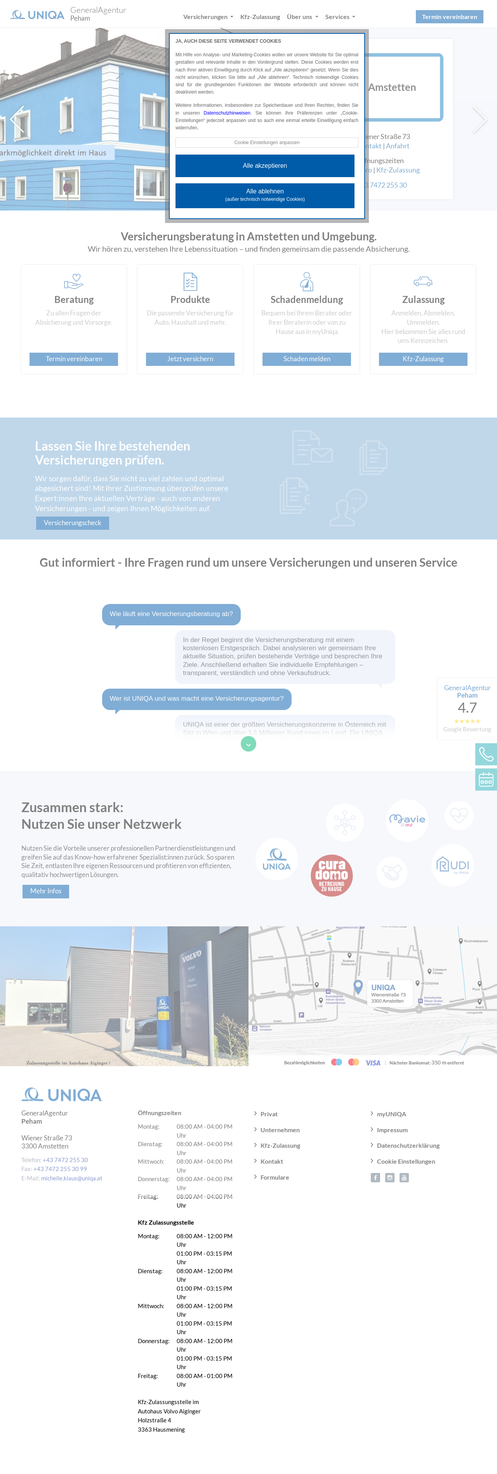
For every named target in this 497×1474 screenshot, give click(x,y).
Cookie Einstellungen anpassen (266, 142)
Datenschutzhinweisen (227, 113)
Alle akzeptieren (265, 165)
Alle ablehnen (265, 195)
